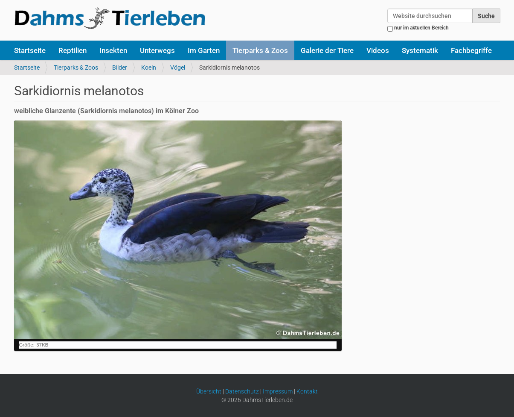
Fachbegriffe (471, 50)
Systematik (420, 50)
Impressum (278, 391)
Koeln (148, 67)
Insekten (113, 50)
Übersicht (208, 391)
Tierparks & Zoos (260, 50)
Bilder (119, 67)
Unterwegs (157, 50)
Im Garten (204, 50)
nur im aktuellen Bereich (421, 28)
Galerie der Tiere (327, 50)
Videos (377, 50)
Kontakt (307, 391)
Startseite (30, 50)
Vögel (177, 67)
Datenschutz (242, 391)
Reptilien (72, 50)
